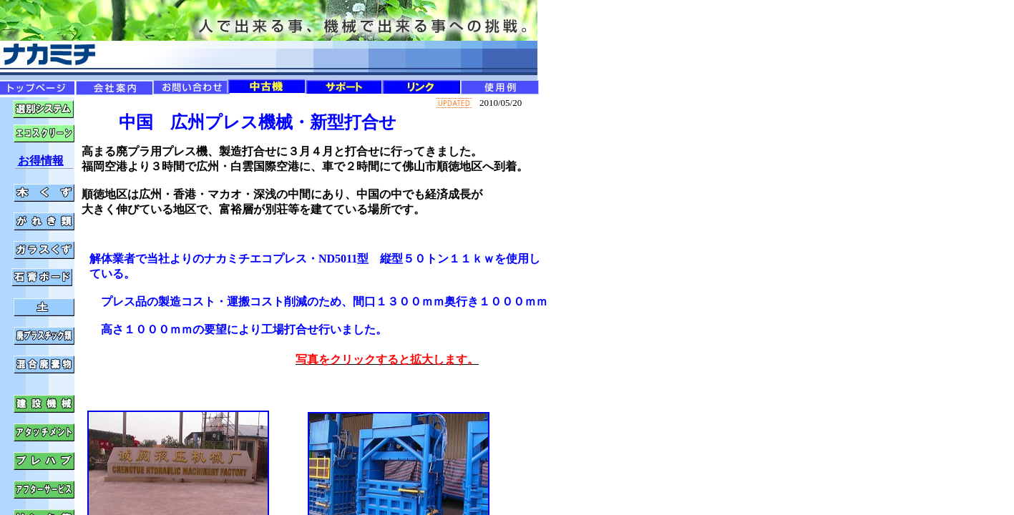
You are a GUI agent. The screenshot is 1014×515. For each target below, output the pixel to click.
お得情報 (41, 160)
